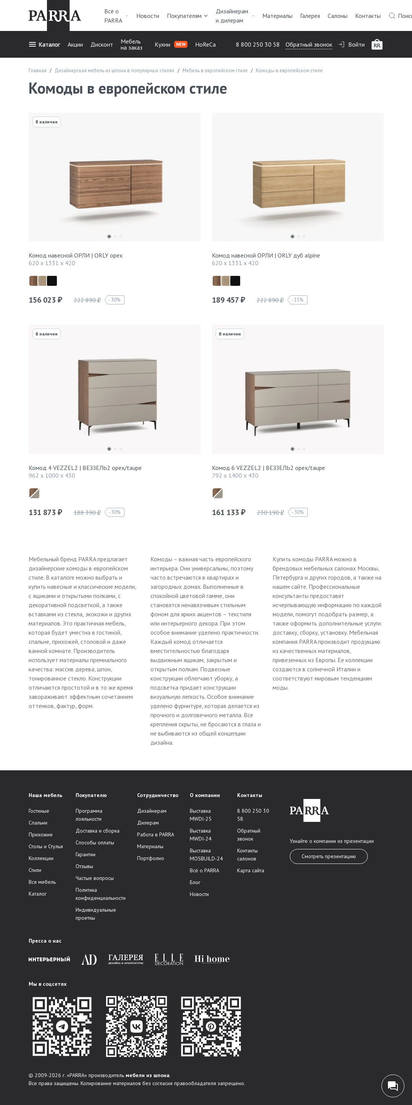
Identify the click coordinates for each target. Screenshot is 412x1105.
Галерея (310, 15)
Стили (35, 870)
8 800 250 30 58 (258, 44)
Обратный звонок (309, 44)
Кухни (171, 44)
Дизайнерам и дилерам (235, 15)
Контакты (368, 15)
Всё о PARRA (116, 15)
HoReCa (205, 44)
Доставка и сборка (98, 830)
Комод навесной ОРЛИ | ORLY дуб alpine (266, 255)
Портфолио (150, 858)
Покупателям (187, 15)
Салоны (337, 15)
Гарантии (85, 854)
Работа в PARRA (155, 834)
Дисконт (101, 44)
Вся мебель (42, 881)
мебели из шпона (148, 1075)
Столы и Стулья (46, 846)
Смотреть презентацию (329, 856)
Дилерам (148, 822)
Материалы (277, 15)
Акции (75, 44)
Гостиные (39, 810)
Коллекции (41, 858)
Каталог (44, 44)
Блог (195, 882)
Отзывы (84, 866)
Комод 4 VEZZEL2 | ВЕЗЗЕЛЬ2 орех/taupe (85, 468)
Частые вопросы (95, 878)
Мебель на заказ (131, 44)
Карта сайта (250, 870)
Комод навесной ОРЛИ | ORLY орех (76, 255)
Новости (147, 15)
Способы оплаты (95, 842)
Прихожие (41, 834)
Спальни (38, 822)
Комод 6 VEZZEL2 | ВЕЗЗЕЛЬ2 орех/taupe (268, 468)
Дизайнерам (151, 810)
